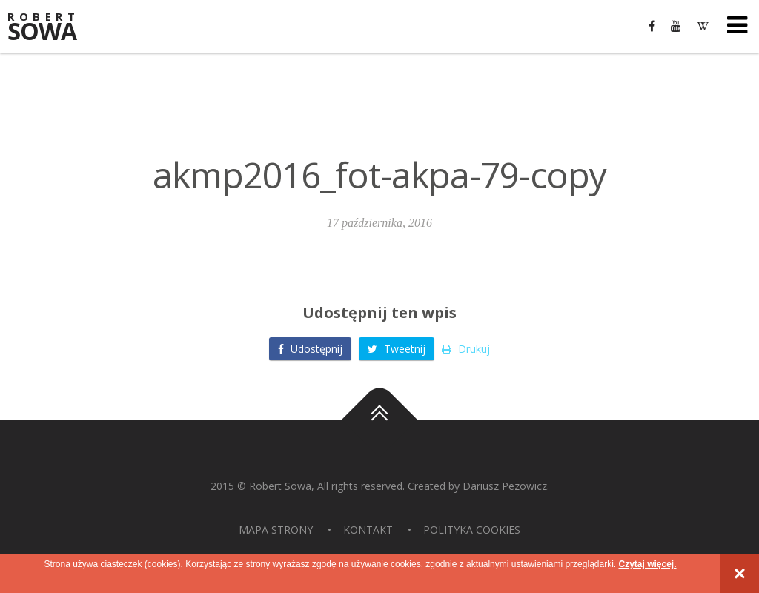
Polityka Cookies (471, 530)
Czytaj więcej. (647, 564)
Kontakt (368, 530)
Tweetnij (396, 349)
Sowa (51, 28)
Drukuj (466, 349)
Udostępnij (310, 349)
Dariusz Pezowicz (505, 486)
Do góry (379, 419)
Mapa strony (276, 530)
